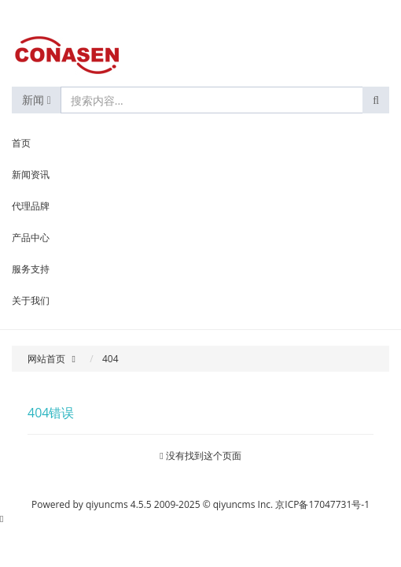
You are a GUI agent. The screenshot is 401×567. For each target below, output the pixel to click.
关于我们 (31, 300)
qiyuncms (107, 504)
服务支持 (31, 269)
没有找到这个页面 (203, 455)
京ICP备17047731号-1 (322, 504)
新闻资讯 (31, 174)
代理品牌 (31, 206)
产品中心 (31, 237)
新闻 (36, 99)
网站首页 (46, 358)
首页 (21, 143)
